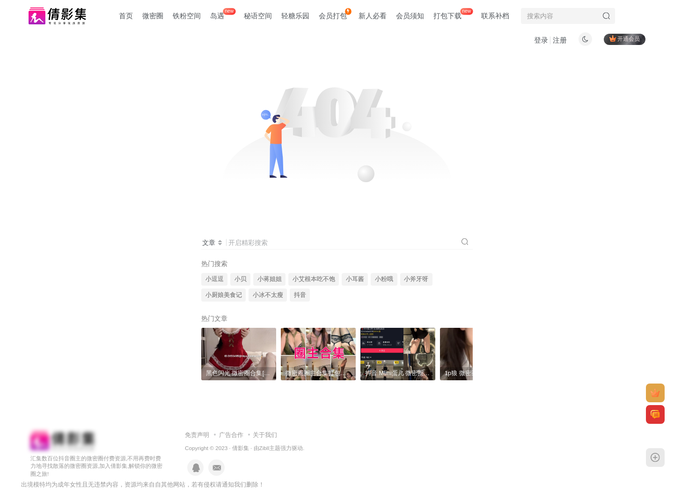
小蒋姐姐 (269, 279)
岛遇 (222, 14)
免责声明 (197, 434)
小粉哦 (384, 279)
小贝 (240, 279)
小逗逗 (214, 279)
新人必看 (373, 16)
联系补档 (495, 16)
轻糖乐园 (295, 16)
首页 (126, 16)
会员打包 (335, 14)
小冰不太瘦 (268, 295)
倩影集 (240, 448)
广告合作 (231, 434)
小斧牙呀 (416, 279)
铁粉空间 (187, 16)
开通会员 (624, 38)
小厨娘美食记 (223, 295)
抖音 (300, 295)
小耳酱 (355, 279)
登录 (541, 40)
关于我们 (265, 434)
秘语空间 (258, 16)
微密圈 (152, 16)
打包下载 (453, 14)
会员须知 (410, 16)
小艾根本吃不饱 (314, 279)
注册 (560, 40)
